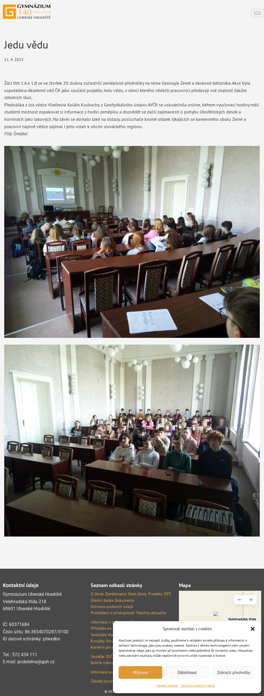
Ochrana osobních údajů (198, 685)
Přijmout (140, 672)
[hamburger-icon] (257, 13)
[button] (253, 629)
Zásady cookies (167, 685)
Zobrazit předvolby (233, 672)
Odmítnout (187, 672)
